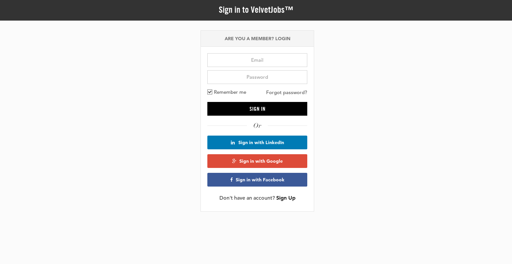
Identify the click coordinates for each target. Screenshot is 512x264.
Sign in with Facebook (257, 180)
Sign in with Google (257, 161)
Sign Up (286, 198)
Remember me (226, 92)
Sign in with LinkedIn (257, 142)
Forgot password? (286, 92)
